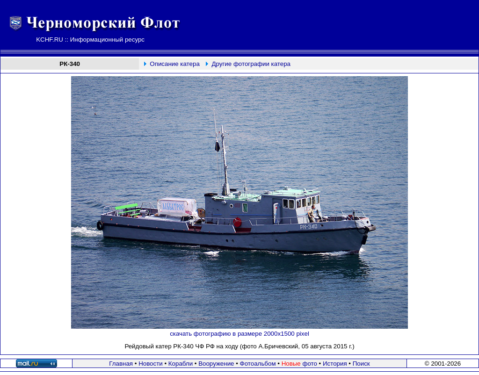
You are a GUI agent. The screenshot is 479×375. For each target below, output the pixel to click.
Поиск (361, 363)
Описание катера (174, 63)
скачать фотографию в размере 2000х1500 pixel (239, 333)
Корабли (180, 363)
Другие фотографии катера (251, 63)
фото (299, 363)
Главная (121, 363)
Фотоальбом (258, 363)
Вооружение (216, 363)
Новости (150, 363)
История (335, 363)
